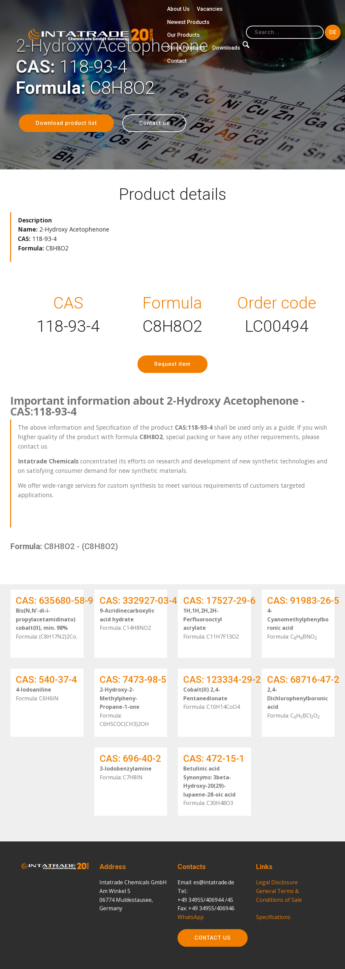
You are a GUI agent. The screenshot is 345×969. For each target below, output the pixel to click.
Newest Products (188, 22)
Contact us (154, 123)
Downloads (226, 48)
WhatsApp (191, 921)
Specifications (273, 921)
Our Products (183, 35)
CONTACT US (212, 939)
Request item (172, 365)
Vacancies (210, 9)
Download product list (66, 123)
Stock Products (186, 48)
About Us (178, 9)
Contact (177, 61)
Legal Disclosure (277, 887)
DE (333, 32)
